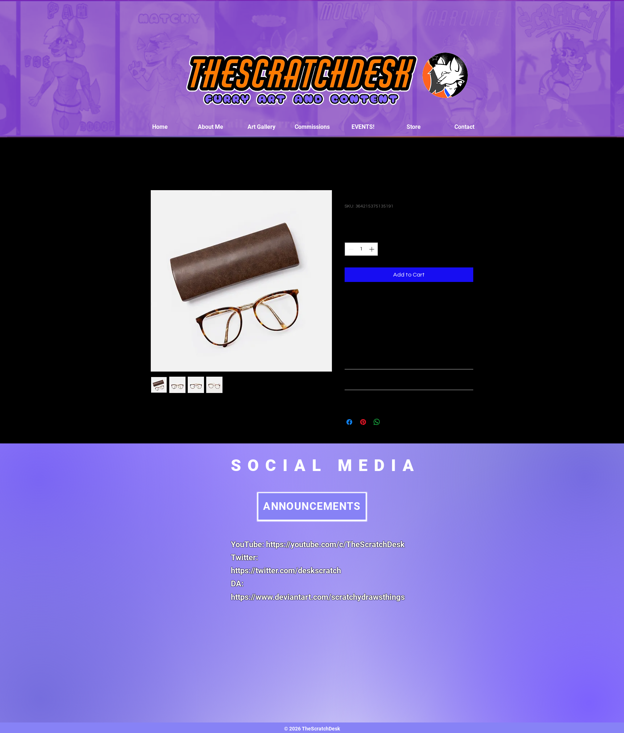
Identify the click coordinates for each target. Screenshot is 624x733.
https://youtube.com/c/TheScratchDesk (335, 544)
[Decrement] (350, 249)
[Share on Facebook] (349, 422)
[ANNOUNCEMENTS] (312, 506)
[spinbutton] (361, 249)
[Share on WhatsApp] (377, 422)
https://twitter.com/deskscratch (286, 570)
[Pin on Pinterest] (363, 422)
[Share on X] (390, 422)
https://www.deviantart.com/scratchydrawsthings (318, 597)
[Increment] (372, 249)
